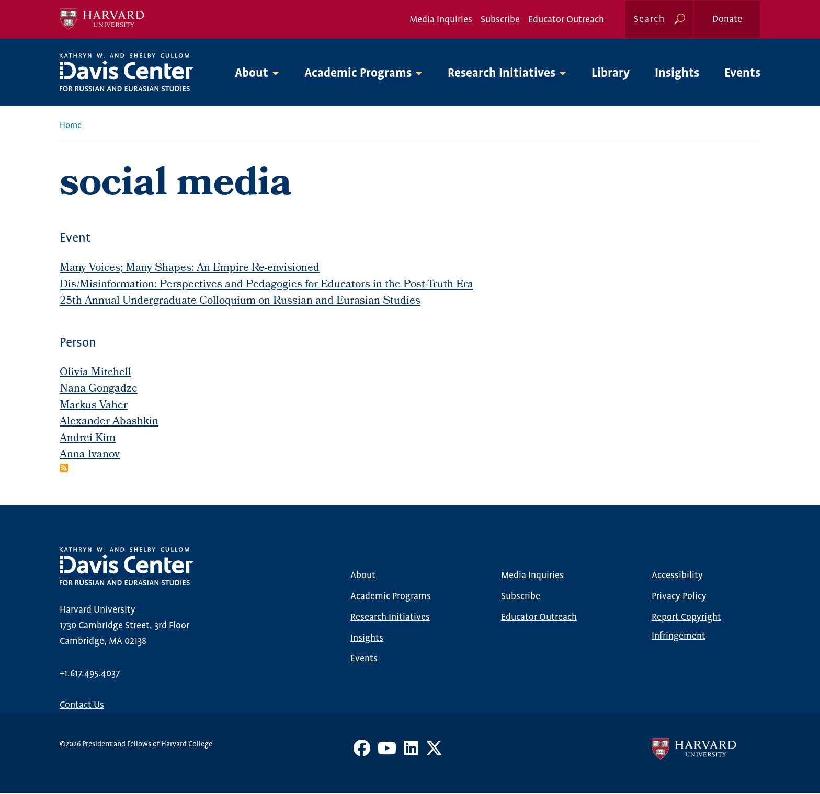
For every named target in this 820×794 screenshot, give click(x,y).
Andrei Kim (88, 439)
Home (71, 125)
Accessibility (677, 575)
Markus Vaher (94, 406)
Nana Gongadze (99, 389)
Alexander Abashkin (109, 422)
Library (610, 73)
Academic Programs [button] (358, 73)
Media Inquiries (440, 20)
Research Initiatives (390, 617)
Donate (727, 19)
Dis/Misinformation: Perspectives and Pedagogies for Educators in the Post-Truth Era (266, 285)
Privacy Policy (679, 596)
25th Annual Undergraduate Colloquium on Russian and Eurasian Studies (240, 301)
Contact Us (82, 705)
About (362, 575)
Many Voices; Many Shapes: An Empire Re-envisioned (190, 268)
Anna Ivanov (90, 455)
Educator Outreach (566, 20)
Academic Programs (390, 596)
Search (649, 19)
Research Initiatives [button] (501, 73)
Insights (677, 73)
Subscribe (500, 20)
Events (742, 73)
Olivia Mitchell (95, 373)
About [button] (251, 73)
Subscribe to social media (64, 468)
